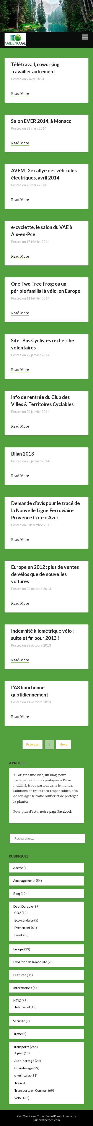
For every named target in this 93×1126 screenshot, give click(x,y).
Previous (32, 744)
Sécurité (19, 1021)
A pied (18, 1053)
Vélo (17, 1098)
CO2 (17, 913)
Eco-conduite (24, 920)
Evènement (22, 928)
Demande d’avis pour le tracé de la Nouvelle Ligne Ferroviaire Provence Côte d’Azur (45, 510)
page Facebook (60, 811)
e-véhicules (22, 1075)
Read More (20, 93)
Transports (21, 1047)
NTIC (17, 1001)
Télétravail (22, 1007)
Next (63, 744)
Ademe (18, 868)
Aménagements (24, 880)
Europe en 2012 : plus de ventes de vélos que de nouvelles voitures (45, 574)
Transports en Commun (30, 1090)
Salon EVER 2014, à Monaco (41, 121)
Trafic (17, 1034)
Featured (19, 975)
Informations (22, 988)
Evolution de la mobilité (30, 962)
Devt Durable (23, 906)
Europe (18, 949)
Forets (19, 935)
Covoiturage (23, 1068)
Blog (16, 894)
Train (18, 1083)
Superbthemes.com (46, 1120)
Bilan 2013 (22, 454)
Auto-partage (24, 1061)
